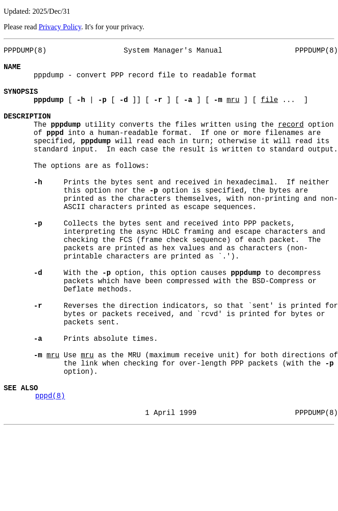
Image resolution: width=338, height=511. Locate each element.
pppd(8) (50, 474)
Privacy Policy (59, 27)
